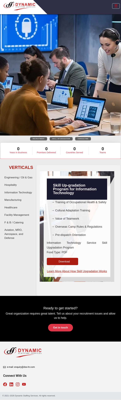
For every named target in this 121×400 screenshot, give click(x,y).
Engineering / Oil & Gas (18, 177)
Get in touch (60, 328)
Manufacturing (12, 200)
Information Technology (18, 192)
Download (64, 261)
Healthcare (10, 207)
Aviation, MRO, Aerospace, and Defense (13, 234)
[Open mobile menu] (116, 6)
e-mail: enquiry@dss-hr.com (21, 367)
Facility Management (16, 215)
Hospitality (10, 185)
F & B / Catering (13, 222)
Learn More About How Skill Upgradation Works (77, 271)
